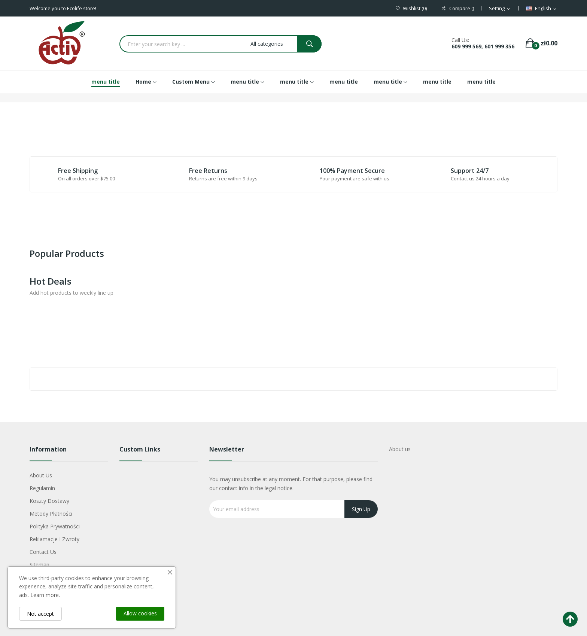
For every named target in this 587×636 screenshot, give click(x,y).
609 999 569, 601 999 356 (482, 46)
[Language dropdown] (541, 9)
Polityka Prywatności (55, 526)
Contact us (43, 551)
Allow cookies (140, 613)
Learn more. (45, 594)
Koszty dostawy (49, 500)
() (411, 8)
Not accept (40, 613)
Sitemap (39, 564)
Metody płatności (51, 513)
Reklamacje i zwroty (54, 539)
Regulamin (42, 488)
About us (41, 475)
